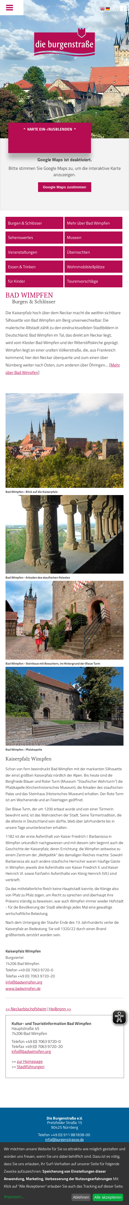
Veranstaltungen (22, 252)
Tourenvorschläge (82, 281)
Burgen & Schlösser (25, 223)
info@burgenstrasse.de (64, 1139)
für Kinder (16, 281)
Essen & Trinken (22, 267)
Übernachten (78, 252)
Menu (11, 7)
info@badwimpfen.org (24, 982)
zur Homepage (30, 1061)
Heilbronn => (60, 1009)
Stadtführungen (30, 1066)
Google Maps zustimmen (64, 187)
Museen (74, 237)
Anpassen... (14, 1196)
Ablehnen (81, 1197)
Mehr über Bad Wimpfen (88, 223)
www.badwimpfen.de (23, 988)
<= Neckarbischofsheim (26, 1009)
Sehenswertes (20, 237)
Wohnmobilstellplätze (86, 267)
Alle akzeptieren (108, 1197)
